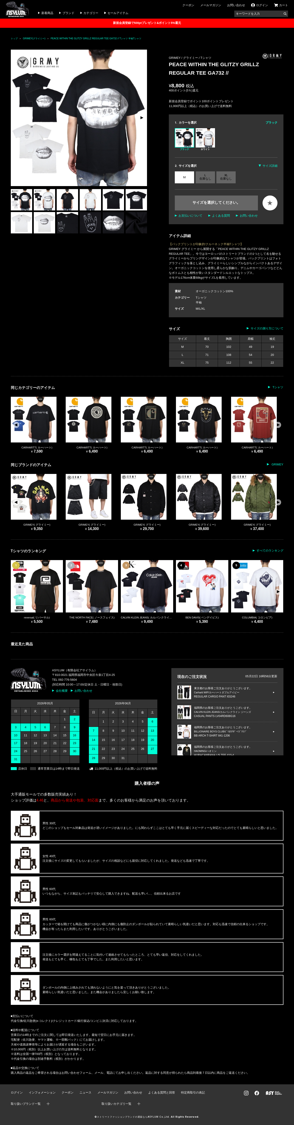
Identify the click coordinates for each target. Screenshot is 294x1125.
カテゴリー (90, 13)
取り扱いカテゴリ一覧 (116, 1103)
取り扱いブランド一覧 (26, 1103)
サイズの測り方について (267, 328)
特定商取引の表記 (193, 1092)
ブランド (68, 13)
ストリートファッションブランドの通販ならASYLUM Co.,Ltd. (133, 1117)
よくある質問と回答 (161, 1092)
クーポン (188, 5)
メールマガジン (210, 5)
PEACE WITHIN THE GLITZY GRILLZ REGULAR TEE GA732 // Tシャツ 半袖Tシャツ (96, 38)
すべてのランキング (270, 550)
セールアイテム (117, 13)
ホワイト (205, 139)
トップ (14, 38)
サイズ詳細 (270, 165)
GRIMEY (277, 464)
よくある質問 (221, 215)
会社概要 (62, 690)
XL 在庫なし (226, 177)
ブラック (184, 139)
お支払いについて (190, 215)
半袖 (199, 302)
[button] (142, 118)
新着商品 (47, 13)
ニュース (85, 1092)
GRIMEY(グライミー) (34, 38)
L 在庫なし (205, 177)
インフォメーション (42, 1092)
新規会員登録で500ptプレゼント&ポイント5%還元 (147, 23)
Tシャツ (206, 58)
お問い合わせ (236, 5)
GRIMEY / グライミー (184, 58)
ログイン (17, 1092)
